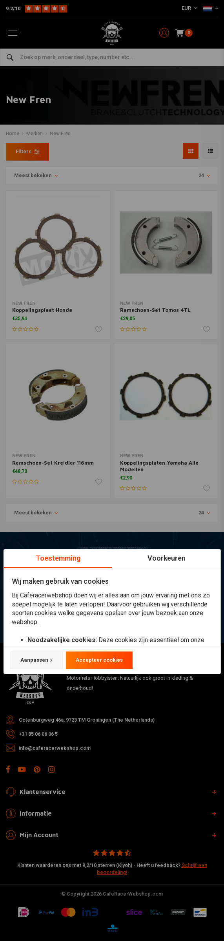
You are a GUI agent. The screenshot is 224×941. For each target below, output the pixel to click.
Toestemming (57, 558)
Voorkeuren (166, 558)
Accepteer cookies (98, 660)
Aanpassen (36, 660)
